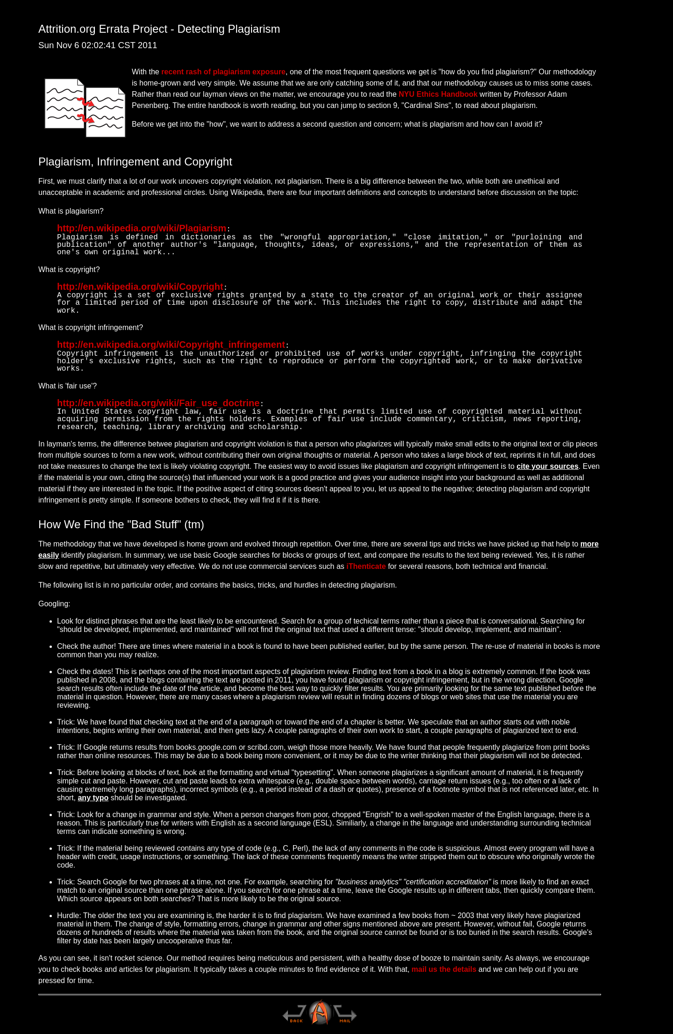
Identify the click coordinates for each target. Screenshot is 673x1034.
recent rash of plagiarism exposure (223, 72)
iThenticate (366, 563)
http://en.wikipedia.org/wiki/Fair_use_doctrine (158, 400)
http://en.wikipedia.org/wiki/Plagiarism (141, 228)
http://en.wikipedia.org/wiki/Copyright (140, 285)
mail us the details (444, 965)
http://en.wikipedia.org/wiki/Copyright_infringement (171, 342)
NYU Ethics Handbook (438, 94)
